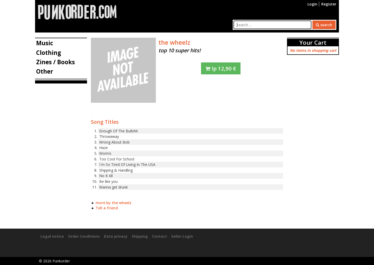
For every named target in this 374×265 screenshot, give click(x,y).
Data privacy (116, 236)
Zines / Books (55, 62)
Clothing (48, 53)
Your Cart (312, 42)
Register (328, 4)
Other (44, 71)
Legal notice (52, 236)
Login (312, 4)
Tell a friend (107, 207)
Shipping (140, 236)
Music (44, 43)
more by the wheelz (113, 202)
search (324, 24)
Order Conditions (84, 236)
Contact (159, 236)
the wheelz (174, 42)
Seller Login (182, 236)
